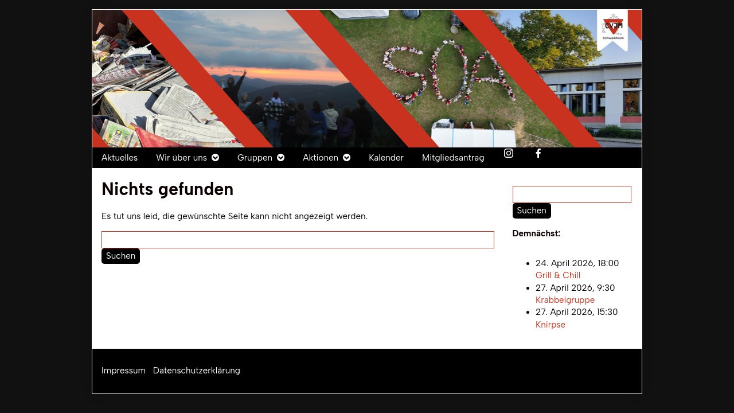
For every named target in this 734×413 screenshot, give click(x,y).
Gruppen (254, 158)
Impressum (123, 370)
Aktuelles (119, 158)
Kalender (386, 158)
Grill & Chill (558, 276)
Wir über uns (181, 158)
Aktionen (320, 158)
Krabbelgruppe (565, 300)
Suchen (120, 256)
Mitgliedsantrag (453, 158)
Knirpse (550, 325)
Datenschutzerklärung (196, 370)
